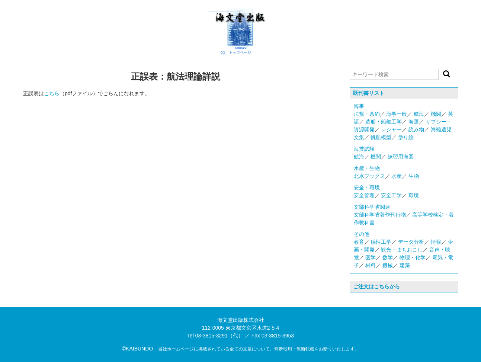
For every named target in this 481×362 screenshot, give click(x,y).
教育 (359, 242)
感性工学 (381, 242)
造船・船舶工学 (383, 122)
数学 (387, 257)
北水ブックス (369, 176)
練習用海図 (401, 157)
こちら (52, 93)
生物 (413, 176)
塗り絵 (406, 137)
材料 (370, 265)
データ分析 (411, 242)
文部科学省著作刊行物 (380, 215)
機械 (387, 265)
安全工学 (391, 195)
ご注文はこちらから (376, 286)
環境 (413, 195)
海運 (413, 122)
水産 (396, 176)
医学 (370, 257)
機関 (436, 114)
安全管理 (364, 195)
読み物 (416, 129)
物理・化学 (413, 257)
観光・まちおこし (402, 250)
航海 (419, 114)
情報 (436, 242)
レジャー (391, 129)
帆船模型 (381, 137)
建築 (405, 265)
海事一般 (396, 114)
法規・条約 (367, 114)
